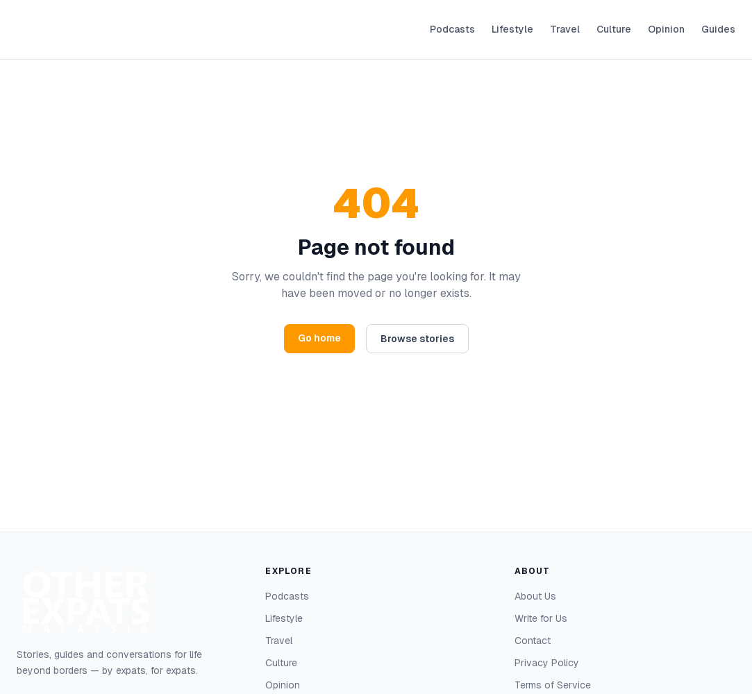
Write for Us (541, 618)
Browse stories (417, 338)
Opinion (666, 29)
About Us (535, 596)
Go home (319, 338)
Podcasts (452, 29)
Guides (718, 29)
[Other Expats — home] (51, 29)
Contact (533, 640)
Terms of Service (553, 685)
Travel (565, 29)
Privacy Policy (547, 663)
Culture (613, 29)
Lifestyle (512, 29)
